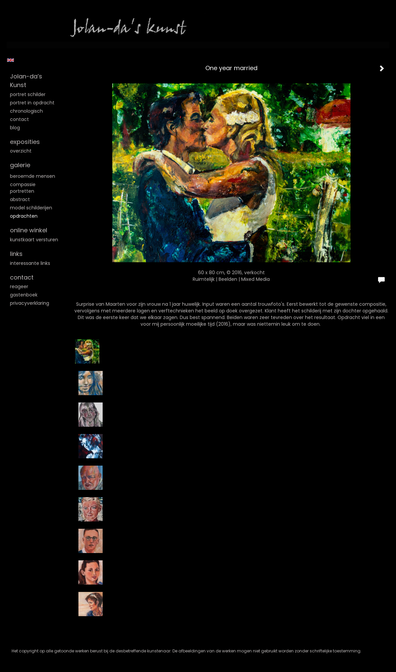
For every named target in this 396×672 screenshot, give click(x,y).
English (10, 60)
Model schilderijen (31, 207)
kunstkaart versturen (34, 239)
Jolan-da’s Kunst (26, 80)
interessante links (30, 263)
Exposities (25, 142)
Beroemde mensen (32, 176)
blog (15, 127)
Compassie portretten (23, 187)
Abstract (20, 199)
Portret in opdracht (32, 102)
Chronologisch (26, 111)
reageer (19, 286)
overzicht (21, 151)
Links (16, 254)
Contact (19, 119)
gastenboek (24, 294)
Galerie (20, 165)
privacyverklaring (29, 303)
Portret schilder (28, 94)
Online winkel (28, 230)
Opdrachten (24, 216)
